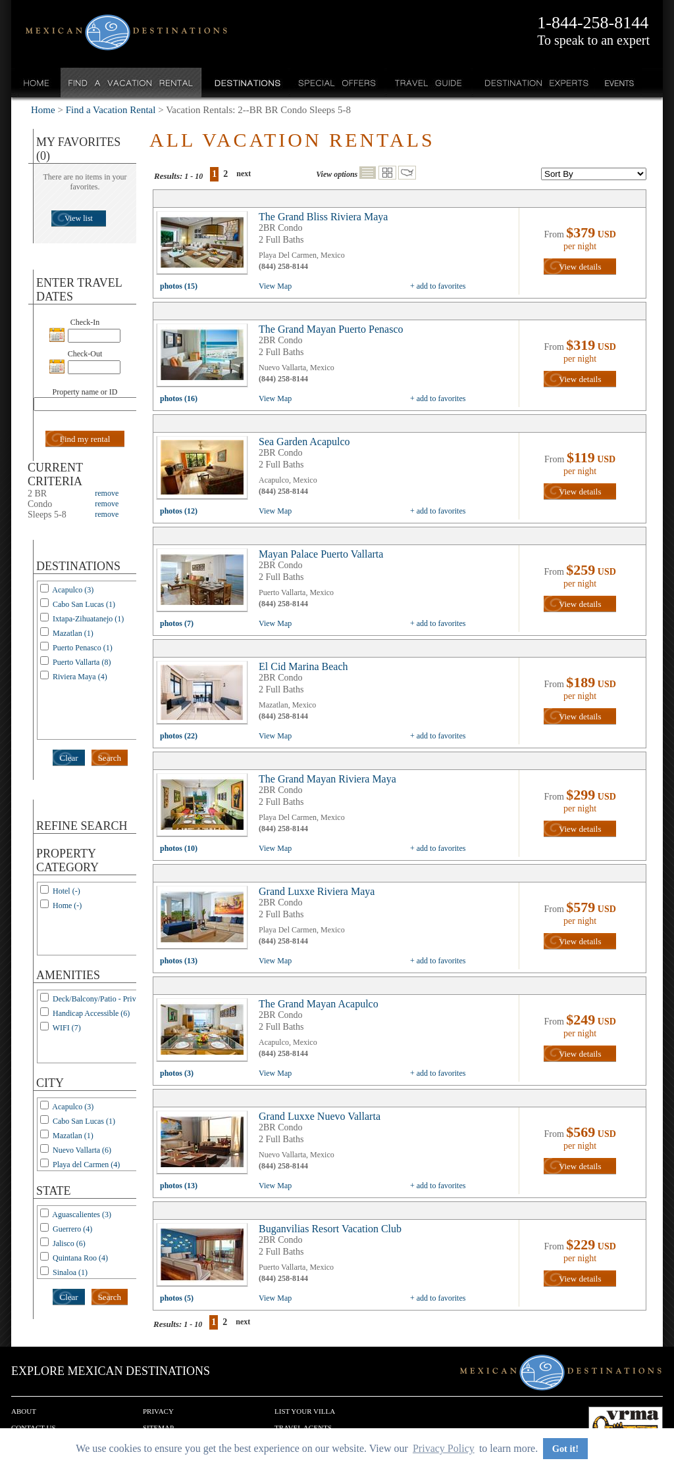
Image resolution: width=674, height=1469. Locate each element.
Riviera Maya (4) (80, 676)
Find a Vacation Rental (131, 82)
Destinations (246, 82)
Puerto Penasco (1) (83, 647)
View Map (275, 286)
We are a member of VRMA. (625, 1426)
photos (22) (178, 735)
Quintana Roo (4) (80, 1258)
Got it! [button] (565, 1448)
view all (205, 245)
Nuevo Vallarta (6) (82, 1150)
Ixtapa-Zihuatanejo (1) (88, 618)
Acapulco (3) (72, 589)
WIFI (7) (67, 1027)
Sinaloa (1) (70, 1272)
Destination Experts (533, 82)
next (243, 173)
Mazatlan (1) (73, 633)
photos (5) (177, 1298)
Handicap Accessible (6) (91, 1013)
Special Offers (337, 82)
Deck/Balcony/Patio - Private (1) (105, 998)
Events (618, 82)
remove (106, 493)
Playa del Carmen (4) (86, 1164)
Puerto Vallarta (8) (82, 662)
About (23, 1411)
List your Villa (304, 1411)
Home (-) (67, 905)
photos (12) (178, 511)
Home (36, 82)
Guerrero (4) (72, 1229)
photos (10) (178, 848)
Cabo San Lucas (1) (84, 604)
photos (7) (177, 623)
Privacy (158, 1411)
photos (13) (178, 960)
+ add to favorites (437, 286)
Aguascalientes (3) (81, 1214)
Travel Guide (429, 82)
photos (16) (178, 398)
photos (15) (178, 286)
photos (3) (177, 1073)
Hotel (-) (66, 891)
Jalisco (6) (69, 1243)
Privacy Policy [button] (444, 1448)
